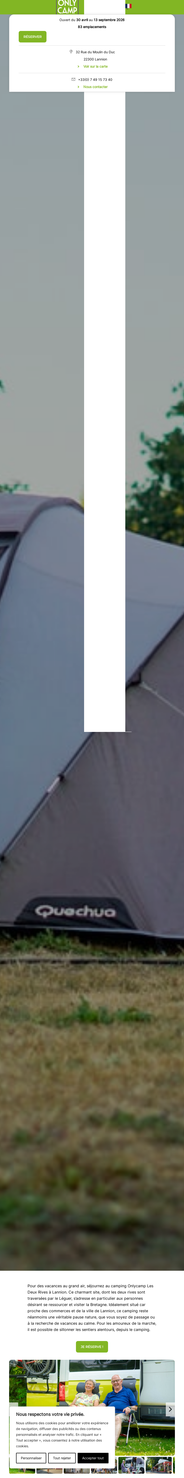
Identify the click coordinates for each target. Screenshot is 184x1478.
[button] (128, 7)
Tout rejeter (62, 1458)
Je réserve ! (92, 1347)
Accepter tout (93, 1458)
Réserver (32, 37)
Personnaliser (31, 1458)
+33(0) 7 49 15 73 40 (95, 79)
